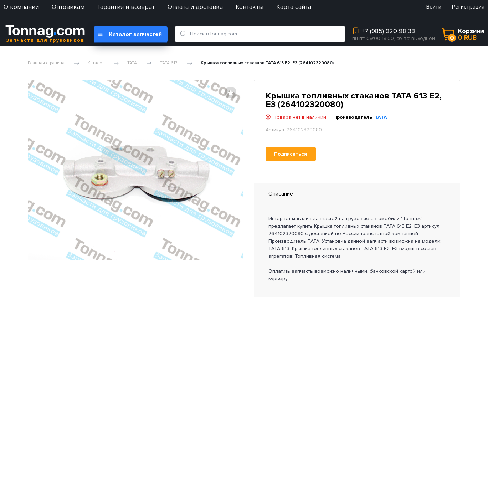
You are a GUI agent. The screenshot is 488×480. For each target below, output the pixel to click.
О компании (21, 7)
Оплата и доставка (195, 7)
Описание (280, 193)
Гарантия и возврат (126, 7)
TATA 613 (169, 63)
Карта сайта (293, 7)
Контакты (249, 7)
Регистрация (468, 7)
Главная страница (46, 63)
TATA (132, 63)
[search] (184, 34)
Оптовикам (68, 7)
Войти (433, 7)
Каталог (96, 63)
